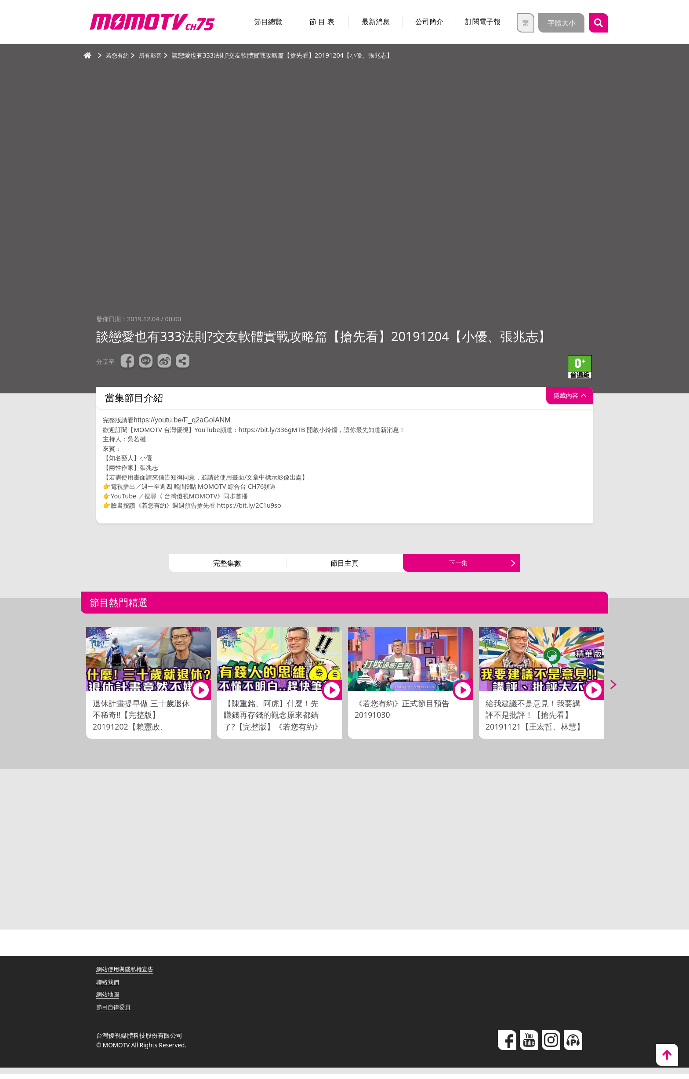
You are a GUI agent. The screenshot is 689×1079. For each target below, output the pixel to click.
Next (606, 690)
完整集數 (227, 565)
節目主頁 (344, 565)
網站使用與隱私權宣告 (127, 974)
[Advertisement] (344, 857)
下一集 (458, 565)
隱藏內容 (562, 398)
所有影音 (153, 55)
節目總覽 (268, 21)
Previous (83, 690)
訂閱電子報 (482, 21)
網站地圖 (108, 999)
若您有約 (118, 55)
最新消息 (376, 21)
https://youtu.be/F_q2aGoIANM (183, 420)
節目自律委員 (114, 1012)
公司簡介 (429, 21)
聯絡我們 (108, 986)
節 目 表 (321, 21)
